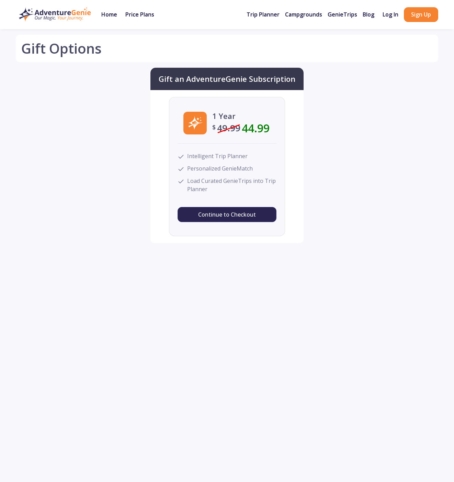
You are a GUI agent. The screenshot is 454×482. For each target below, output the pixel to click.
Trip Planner (263, 14)
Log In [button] (390, 14)
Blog (368, 14)
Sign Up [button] (421, 14)
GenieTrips (342, 14)
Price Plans (139, 14)
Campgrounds (303, 14)
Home (109, 14)
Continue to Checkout (227, 214)
